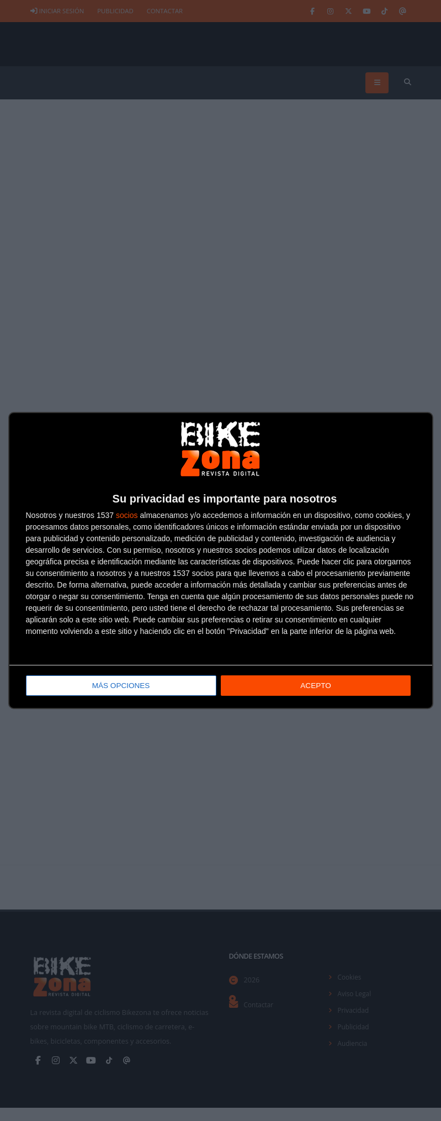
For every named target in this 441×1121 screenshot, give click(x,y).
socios (127, 516)
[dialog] (220, 561)
